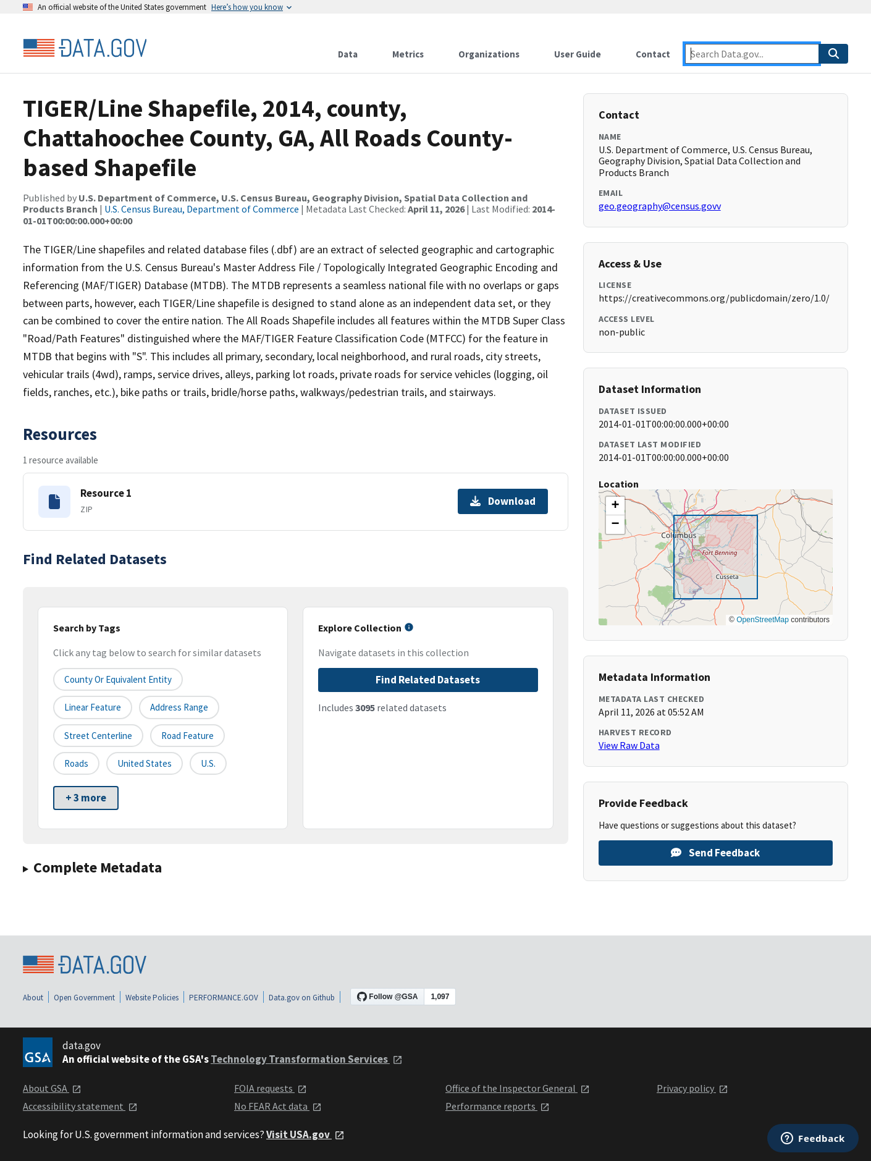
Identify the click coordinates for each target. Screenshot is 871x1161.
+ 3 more (85, 797)
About (33, 997)
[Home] (84, 48)
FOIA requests (270, 1088)
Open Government (84, 997)
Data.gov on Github (302, 997)
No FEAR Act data (278, 1106)
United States (144, 763)
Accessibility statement (80, 1106)
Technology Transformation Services (307, 1059)
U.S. (208, 763)
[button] (615, 506)
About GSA (52, 1088)
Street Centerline (98, 735)
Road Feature (187, 735)
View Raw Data (629, 745)
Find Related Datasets (428, 679)
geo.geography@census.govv (660, 206)
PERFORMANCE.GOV (223, 997)
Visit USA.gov (305, 1134)
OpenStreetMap (762, 619)
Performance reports (497, 1106)
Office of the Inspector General (517, 1088)
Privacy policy (692, 1088)
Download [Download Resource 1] (503, 501)
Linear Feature (92, 707)
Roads (76, 763)
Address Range (179, 707)
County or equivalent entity (118, 679)
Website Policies (152, 997)
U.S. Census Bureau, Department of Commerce (201, 209)
